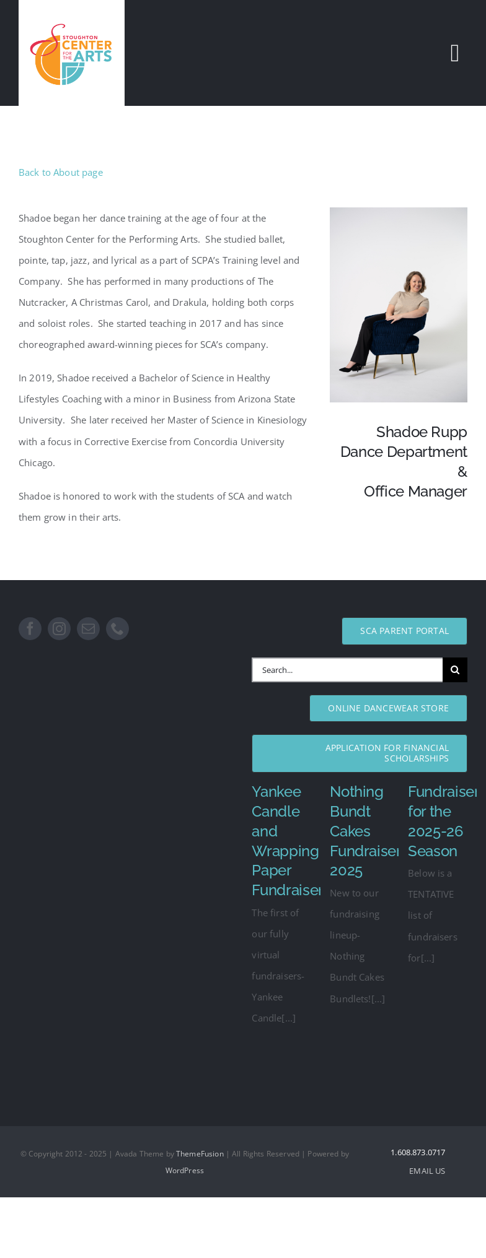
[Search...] (347, 669)
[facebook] (30, 628)
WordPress (185, 1170)
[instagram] (59, 628)
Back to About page (61, 172)
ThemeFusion (200, 1153)
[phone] (117, 628)
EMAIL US (427, 1170)
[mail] (88, 628)
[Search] (455, 669)
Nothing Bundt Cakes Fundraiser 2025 (365, 831)
